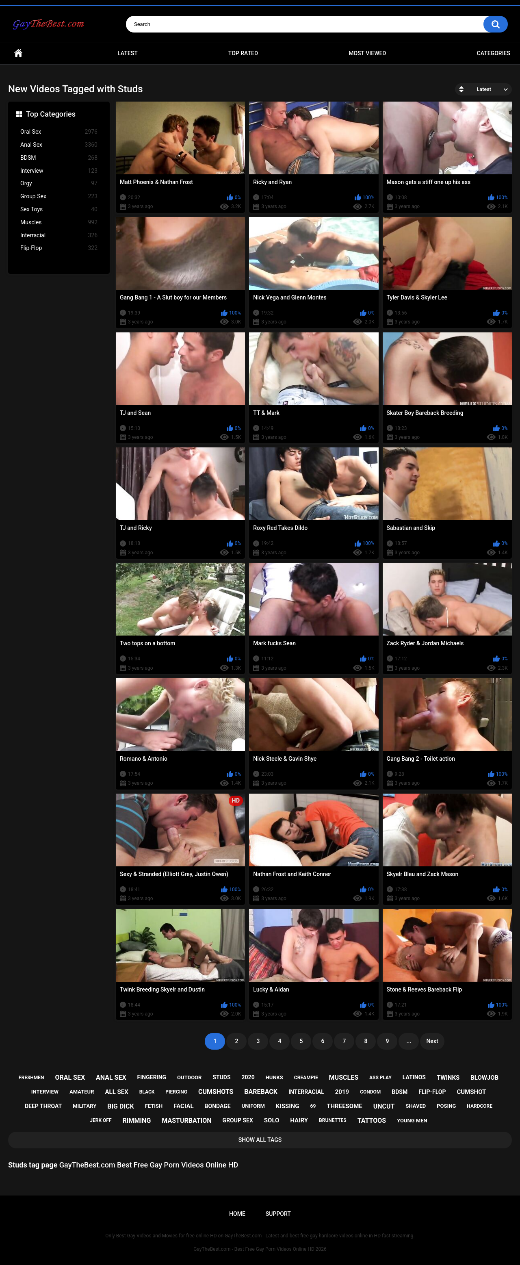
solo (272, 1120)
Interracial (59, 235)
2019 (342, 1092)
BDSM (59, 157)
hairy (299, 1120)
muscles (343, 1077)
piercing (176, 1092)
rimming (136, 1120)
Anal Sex (59, 144)
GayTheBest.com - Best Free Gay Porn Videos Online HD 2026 (260, 1249)
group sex (238, 1120)
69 (313, 1106)
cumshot (471, 1092)
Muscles (59, 222)
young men (412, 1120)
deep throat (43, 1106)
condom (370, 1092)
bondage (218, 1106)
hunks (274, 1077)
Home (18, 53)
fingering (152, 1077)
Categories (493, 53)
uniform (253, 1106)
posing (446, 1106)
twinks (448, 1077)
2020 (248, 1077)
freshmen (31, 1078)
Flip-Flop (59, 248)
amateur (81, 1092)
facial (183, 1106)
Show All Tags (260, 1140)
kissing (287, 1106)
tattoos (372, 1120)
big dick (120, 1106)
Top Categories (51, 114)
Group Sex (59, 196)
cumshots (215, 1092)
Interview (59, 170)
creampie (306, 1078)
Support (278, 1214)
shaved (415, 1106)
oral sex (70, 1077)
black (147, 1092)
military (84, 1106)
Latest (127, 53)
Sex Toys (59, 209)
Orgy (59, 183)
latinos (414, 1077)
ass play (380, 1078)
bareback (260, 1092)
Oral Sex (59, 131)
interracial (306, 1092)
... (409, 1041)
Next (432, 1041)
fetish (154, 1106)
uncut (384, 1106)
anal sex (111, 1077)
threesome (344, 1106)
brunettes (333, 1120)
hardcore (479, 1106)
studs (221, 1077)
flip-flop (432, 1092)
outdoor (189, 1077)
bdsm (399, 1092)
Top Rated (243, 53)
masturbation (186, 1120)
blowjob (484, 1077)
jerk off (100, 1120)
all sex (116, 1092)
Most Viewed (367, 53)
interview (44, 1092)
